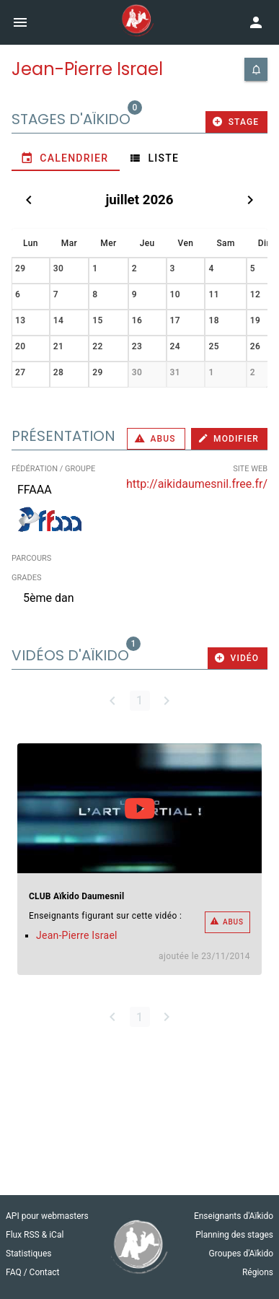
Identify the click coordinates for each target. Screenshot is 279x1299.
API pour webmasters (47, 1216)
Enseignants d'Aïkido (233, 1216)
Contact (45, 1272)
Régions (257, 1272)
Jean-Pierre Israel (77, 935)
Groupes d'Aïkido (241, 1253)
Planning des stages (234, 1235)
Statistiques (28, 1253)
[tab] (66, 158)
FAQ (15, 1272)
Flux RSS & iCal (34, 1235)
